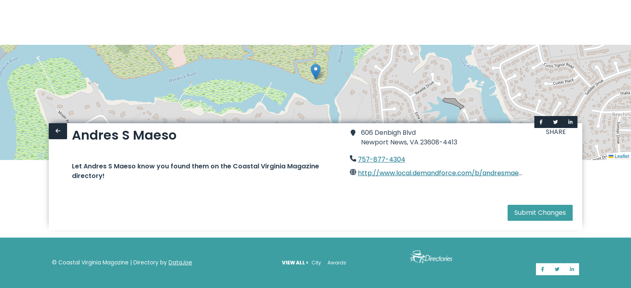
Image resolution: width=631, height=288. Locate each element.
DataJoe (180, 262)
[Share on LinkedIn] (570, 122)
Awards (336, 262)
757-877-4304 (381, 159)
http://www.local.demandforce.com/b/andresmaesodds (447, 173)
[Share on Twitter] (555, 122)
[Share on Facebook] (541, 122)
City (316, 262)
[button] (316, 72)
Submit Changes (540, 212)
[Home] (5, 22)
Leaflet (619, 156)
